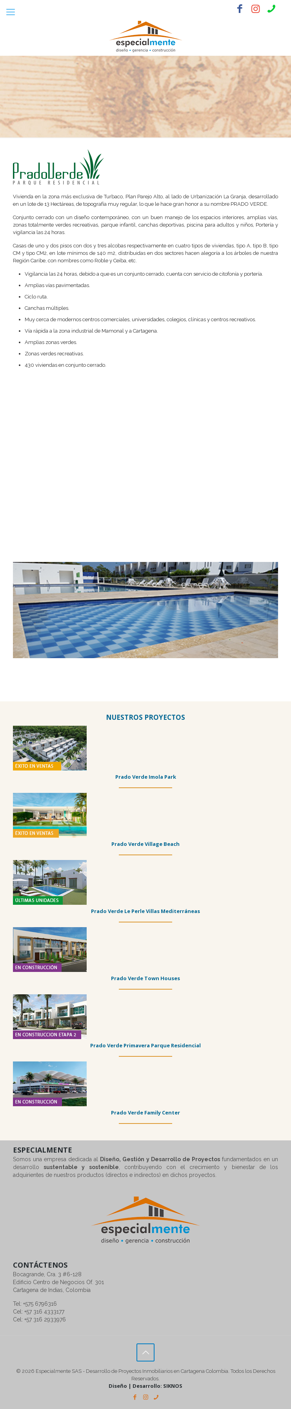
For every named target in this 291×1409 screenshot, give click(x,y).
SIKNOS (172, 1385)
